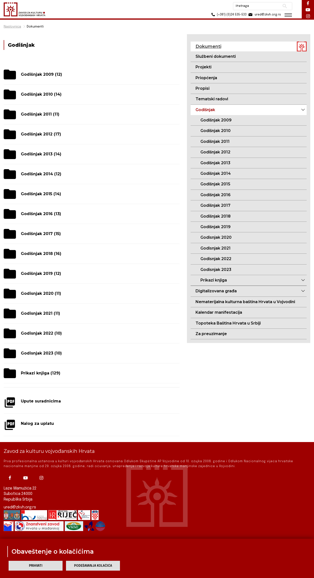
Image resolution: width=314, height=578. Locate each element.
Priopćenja (206, 77)
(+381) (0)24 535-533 (228, 14)
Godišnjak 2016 (215, 195)
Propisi (202, 88)
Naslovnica (12, 26)
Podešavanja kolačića (93, 565)
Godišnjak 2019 (215, 226)
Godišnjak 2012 (215, 152)
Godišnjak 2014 (215, 173)
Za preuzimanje (211, 333)
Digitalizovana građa (216, 291)
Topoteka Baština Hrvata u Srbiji (228, 323)
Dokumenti (35, 26)
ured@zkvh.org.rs (20, 507)
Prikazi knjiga (213, 280)
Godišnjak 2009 (216, 120)
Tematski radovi (212, 99)
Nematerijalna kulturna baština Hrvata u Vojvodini (245, 301)
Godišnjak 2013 (215, 163)
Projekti (203, 67)
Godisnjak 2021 (215, 248)
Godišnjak (205, 109)
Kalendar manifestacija (219, 312)
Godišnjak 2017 (215, 205)
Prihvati (35, 565)
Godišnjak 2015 (215, 184)
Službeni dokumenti (216, 56)
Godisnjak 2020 (216, 237)
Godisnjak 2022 (215, 258)
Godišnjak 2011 (215, 141)
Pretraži (284, 6)
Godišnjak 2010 (215, 130)
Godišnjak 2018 (215, 216)
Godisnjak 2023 (215, 269)
